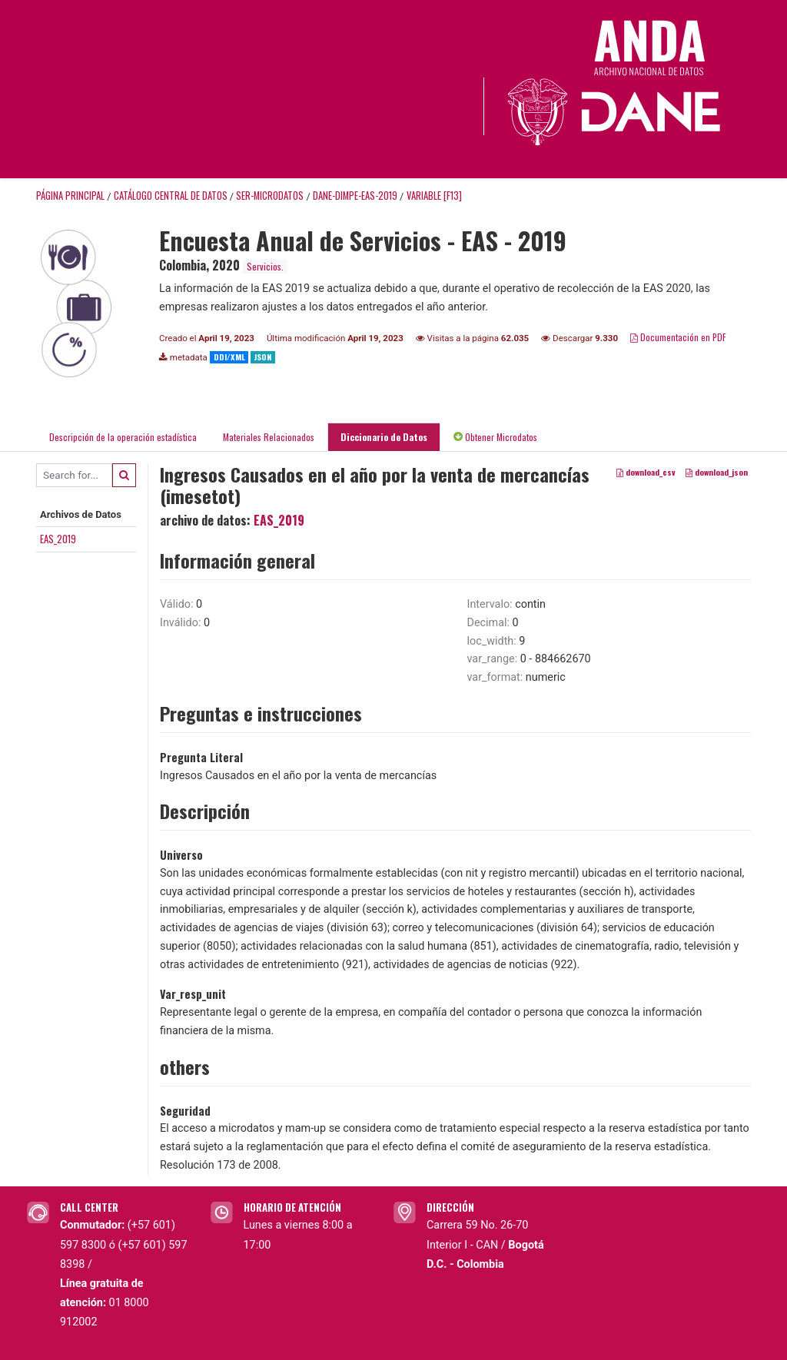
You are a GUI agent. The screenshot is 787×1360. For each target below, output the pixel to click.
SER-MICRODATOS (270, 195)
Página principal (70, 195)
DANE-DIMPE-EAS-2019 (355, 195)
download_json (717, 472)
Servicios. (265, 266)
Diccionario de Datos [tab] (383, 436)
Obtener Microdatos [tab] (495, 436)
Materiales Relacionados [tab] (268, 436)
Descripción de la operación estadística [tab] (123, 436)
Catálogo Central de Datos (170, 195)
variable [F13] (434, 195)
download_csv (646, 472)
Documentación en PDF (678, 336)
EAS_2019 (58, 538)
